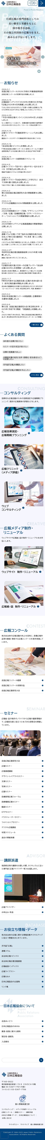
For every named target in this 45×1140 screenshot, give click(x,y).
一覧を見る (35, 324)
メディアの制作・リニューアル (26, 1109)
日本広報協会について (27, 1115)
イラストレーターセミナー (11, 817)
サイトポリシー (14, 1124)
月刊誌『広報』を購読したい (14, 365)
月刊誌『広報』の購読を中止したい (16, 370)
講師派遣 (29, 1112)
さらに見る (35, 375)
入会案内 (5, 1041)
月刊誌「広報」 (7, 946)
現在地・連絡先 (8, 1036)
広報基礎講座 (7, 771)
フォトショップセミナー (11, 822)
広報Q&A (6, 976)
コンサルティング (8, 1109)
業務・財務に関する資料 (11, 1031)
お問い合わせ (7, 1118)
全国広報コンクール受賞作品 (13, 685)
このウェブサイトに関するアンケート (32, 3)
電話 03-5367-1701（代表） (14, 1087)
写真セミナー (7, 786)
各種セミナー (19, 1112)
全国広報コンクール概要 (11, 680)
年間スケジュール (9, 832)
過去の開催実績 (8, 837)
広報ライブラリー (8, 971)
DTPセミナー (7, 812)
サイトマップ (24, 1124)
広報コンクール (7, 1112)
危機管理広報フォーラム (11, 797)
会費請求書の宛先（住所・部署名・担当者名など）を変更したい (22, 358)
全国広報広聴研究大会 (11, 690)
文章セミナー (7, 781)
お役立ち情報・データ (9, 1115)
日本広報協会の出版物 (11, 981)
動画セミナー (7, 807)
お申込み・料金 (7, 912)
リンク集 (5, 987)
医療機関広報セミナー (10, 802)
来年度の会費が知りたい (13, 341)
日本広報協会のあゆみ (11, 1026)
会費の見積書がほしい (12, 352)
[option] (22, 57)
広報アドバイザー (8, 907)
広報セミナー (7, 766)
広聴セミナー (7, 791)
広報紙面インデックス (10, 966)
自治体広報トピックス (10, 956)
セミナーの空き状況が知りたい (15, 346)
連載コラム (6, 951)
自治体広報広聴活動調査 (12, 961)
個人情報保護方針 (22, 1104)
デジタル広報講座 (9, 827)
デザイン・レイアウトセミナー (13, 776)
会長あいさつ (7, 1021)
